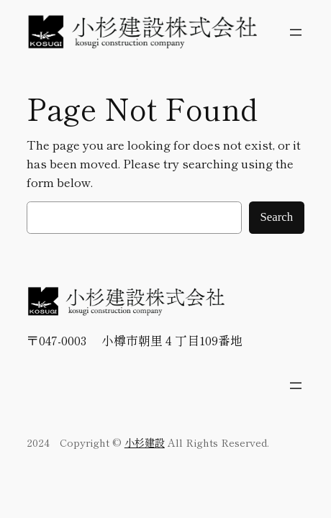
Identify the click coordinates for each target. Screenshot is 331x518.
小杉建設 (144, 442)
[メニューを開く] (295, 32)
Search (277, 217)
